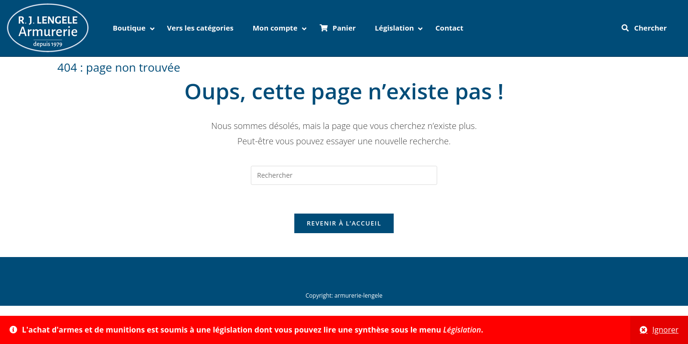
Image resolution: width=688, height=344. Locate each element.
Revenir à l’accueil (344, 223)
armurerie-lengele (358, 295)
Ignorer (665, 329)
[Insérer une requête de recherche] (344, 175)
